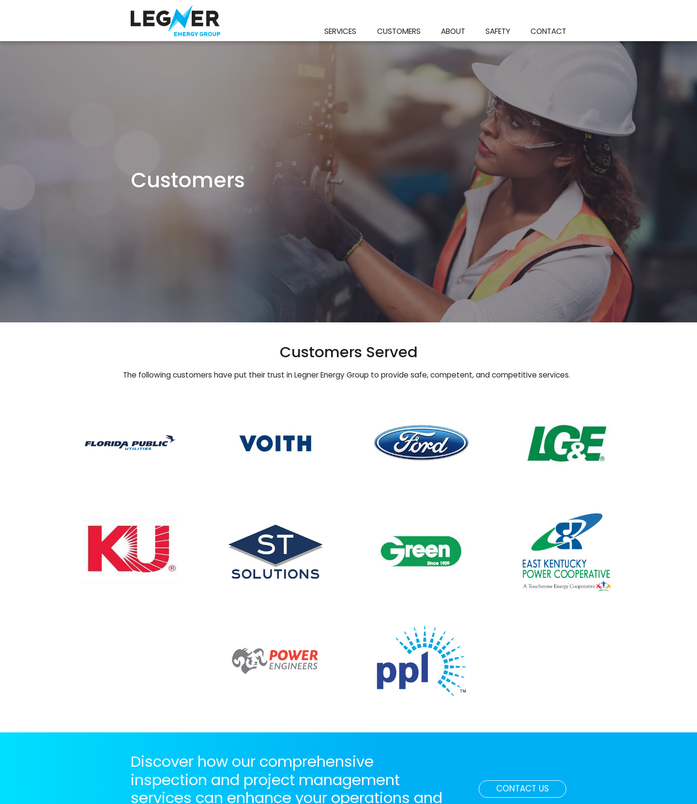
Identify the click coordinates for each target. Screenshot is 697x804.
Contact (548, 31)
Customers (399, 31)
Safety (497, 31)
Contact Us (531, 788)
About (453, 31)
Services (340, 31)
